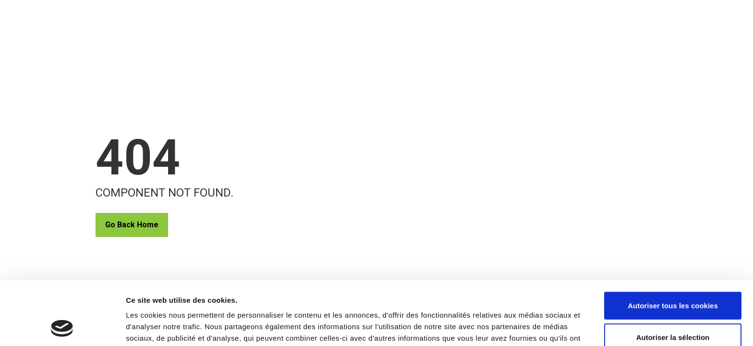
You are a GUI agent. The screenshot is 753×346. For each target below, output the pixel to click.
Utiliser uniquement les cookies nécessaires (673, 314)
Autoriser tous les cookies (673, 246)
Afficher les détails (529, 321)
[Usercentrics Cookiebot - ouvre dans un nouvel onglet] (62, 327)
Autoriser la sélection (673, 277)
